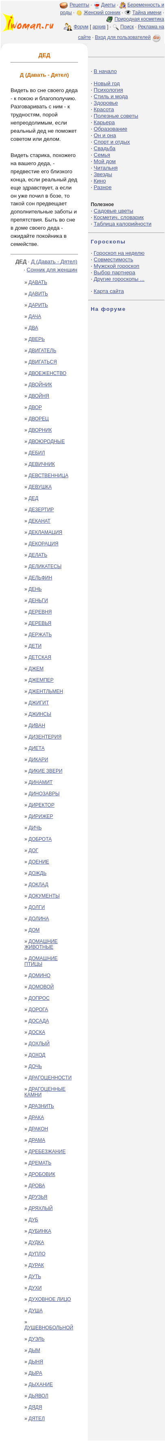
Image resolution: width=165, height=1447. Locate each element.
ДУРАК (36, 1265)
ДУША (35, 1310)
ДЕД (33, 498)
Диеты (108, 5)
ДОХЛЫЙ (39, 1043)
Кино (100, 181)
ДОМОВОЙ (41, 987)
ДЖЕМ (35, 669)
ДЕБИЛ (36, 453)
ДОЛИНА (38, 919)
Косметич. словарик (119, 217)
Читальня (106, 168)
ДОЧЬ (35, 1066)
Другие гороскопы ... (119, 279)
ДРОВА (36, 1186)
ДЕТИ (34, 646)
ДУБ (33, 1220)
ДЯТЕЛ (36, 1418)
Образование (111, 129)
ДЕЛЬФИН (40, 578)
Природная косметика (139, 19)
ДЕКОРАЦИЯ (43, 544)
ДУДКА (36, 1242)
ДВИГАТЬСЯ (42, 362)
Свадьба (104, 148)
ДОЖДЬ (37, 873)
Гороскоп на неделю (119, 253)
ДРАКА (36, 1117)
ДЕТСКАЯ (39, 657)
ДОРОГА (38, 1009)
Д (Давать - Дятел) (54, 261)
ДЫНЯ (35, 1362)
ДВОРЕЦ (38, 419)
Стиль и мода (111, 96)
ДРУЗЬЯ (37, 1197)
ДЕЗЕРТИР (41, 509)
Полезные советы (116, 116)
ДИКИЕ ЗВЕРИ (45, 771)
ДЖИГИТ (38, 703)
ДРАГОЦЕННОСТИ (50, 1078)
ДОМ (33, 930)
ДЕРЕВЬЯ (39, 623)
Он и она (105, 135)
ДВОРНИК (40, 430)
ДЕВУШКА (40, 487)
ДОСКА (36, 1032)
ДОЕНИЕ (38, 862)
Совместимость (113, 259)
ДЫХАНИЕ (40, 1384)
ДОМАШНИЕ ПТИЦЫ (41, 961)
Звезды (103, 174)
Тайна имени (147, 12)
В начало (105, 71)
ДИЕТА (36, 748)
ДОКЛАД (38, 884)
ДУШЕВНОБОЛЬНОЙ (48, 1328)
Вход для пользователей (128, 37)
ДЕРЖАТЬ (40, 634)
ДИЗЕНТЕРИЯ (44, 737)
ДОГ (33, 850)
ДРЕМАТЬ (39, 1163)
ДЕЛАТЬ (37, 555)
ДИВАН (36, 725)
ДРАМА (36, 1140)
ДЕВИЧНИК (41, 464)
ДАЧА (34, 316)
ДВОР (35, 407)
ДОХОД (37, 1055)
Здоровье (106, 103)
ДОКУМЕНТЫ (44, 896)
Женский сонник (102, 12)
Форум (81, 27)
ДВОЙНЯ (38, 396)
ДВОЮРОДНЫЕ (46, 441)
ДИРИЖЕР (40, 816)
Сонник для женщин (52, 270)
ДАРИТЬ (38, 305)
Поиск (127, 27)
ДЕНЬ (35, 589)
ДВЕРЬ (36, 339)
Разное (103, 187)
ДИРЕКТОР (41, 805)
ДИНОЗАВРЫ (44, 794)
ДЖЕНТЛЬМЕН (45, 691)
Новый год (107, 83)
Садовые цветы (113, 211)
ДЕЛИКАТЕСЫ (44, 566)
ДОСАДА (38, 1021)
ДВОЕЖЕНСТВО (47, 373)
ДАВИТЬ (38, 294)
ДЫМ (34, 1350)
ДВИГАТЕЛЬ (42, 350)
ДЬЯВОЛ (38, 1396)
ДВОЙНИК (40, 385)
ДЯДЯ (35, 1407)
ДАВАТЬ (37, 282)
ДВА (33, 328)
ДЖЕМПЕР (41, 680)
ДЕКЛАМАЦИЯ (45, 532)
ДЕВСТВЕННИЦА (48, 475)
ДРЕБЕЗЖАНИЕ (46, 1151)
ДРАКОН (38, 1129)
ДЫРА (35, 1373)
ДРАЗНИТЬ (41, 1106)
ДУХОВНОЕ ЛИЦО (49, 1299)
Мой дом (105, 161)
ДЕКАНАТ (39, 521)
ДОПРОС (39, 998)
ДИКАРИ (38, 759)
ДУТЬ (34, 1276)
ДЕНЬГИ (38, 600)
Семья (102, 155)
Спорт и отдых (112, 142)
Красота (104, 109)
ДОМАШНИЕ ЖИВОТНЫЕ (41, 944)
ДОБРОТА (40, 839)
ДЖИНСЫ (39, 714)
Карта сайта (109, 291)
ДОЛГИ (36, 907)
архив (99, 27)
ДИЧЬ (35, 828)
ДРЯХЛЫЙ (40, 1208)
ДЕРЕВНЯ (40, 612)
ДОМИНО (39, 975)
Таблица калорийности (123, 224)
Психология (108, 90)
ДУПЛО (37, 1254)
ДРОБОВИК (41, 1174)
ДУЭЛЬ (36, 1339)
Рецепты (79, 5)
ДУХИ (35, 1288)
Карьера (104, 122)
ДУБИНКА (39, 1231)
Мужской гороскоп (116, 266)
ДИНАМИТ (40, 782)
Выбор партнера (114, 272)
